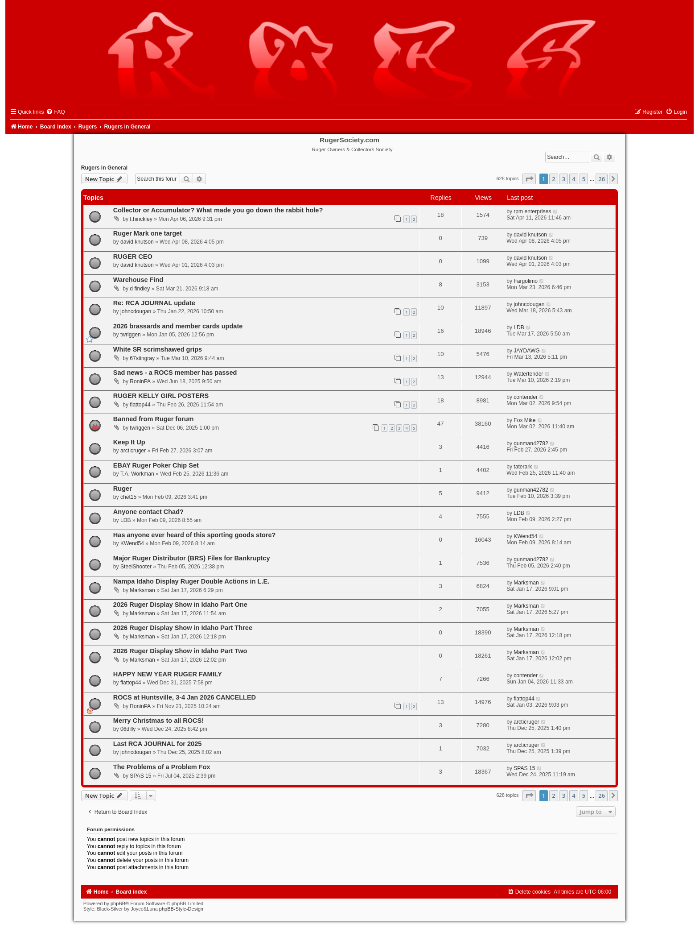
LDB (519, 327)
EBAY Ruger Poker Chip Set (156, 465)
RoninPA (140, 381)
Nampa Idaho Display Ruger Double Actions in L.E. (191, 581)
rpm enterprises (532, 211)
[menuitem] (55, 112)
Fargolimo (526, 281)
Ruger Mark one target (147, 233)
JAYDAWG (526, 351)
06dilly (128, 729)
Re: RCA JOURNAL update (154, 303)
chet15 (128, 497)
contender (526, 397)
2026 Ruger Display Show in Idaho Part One (180, 604)
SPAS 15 (140, 776)
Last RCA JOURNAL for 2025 (157, 743)
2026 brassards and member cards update (178, 326)
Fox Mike (524, 420)
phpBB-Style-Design (181, 908)
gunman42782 (531, 443)
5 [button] (583, 179)
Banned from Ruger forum (153, 419)
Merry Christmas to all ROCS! (158, 720)
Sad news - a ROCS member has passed (175, 372)
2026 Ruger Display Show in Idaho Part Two (180, 651)
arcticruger (133, 450)
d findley (140, 289)
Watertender (528, 374)
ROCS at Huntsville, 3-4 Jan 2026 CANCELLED (184, 697)
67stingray (142, 358)
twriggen (130, 334)
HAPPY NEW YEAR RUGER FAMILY (167, 674)
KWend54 (132, 543)
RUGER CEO (132, 256)
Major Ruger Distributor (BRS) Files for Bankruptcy (191, 558)
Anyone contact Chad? (148, 511)
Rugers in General (104, 168)
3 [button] (563, 179)
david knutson (137, 242)
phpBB (118, 903)
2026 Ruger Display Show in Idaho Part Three (182, 627)
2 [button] (553, 179)
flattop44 (140, 405)
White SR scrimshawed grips (157, 349)
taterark (523, 467)
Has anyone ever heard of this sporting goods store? (194, 535)
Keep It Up (129, 442)
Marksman (142, 590)
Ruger (122, 488)
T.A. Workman (137, 474)
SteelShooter (136, 566)
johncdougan (135, 311)
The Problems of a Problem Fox (161, 767)
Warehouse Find (138, 279)
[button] (529, 179)
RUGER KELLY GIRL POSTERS (161, 395)
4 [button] (573, 179)
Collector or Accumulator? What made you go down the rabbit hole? (218, 210)
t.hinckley (141, 219)
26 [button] (601, 179)
